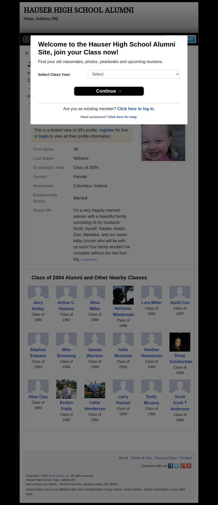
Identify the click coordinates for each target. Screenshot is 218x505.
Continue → (109, 91)
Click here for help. (122, 117)
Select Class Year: (54, 74)
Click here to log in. (136, 109)
